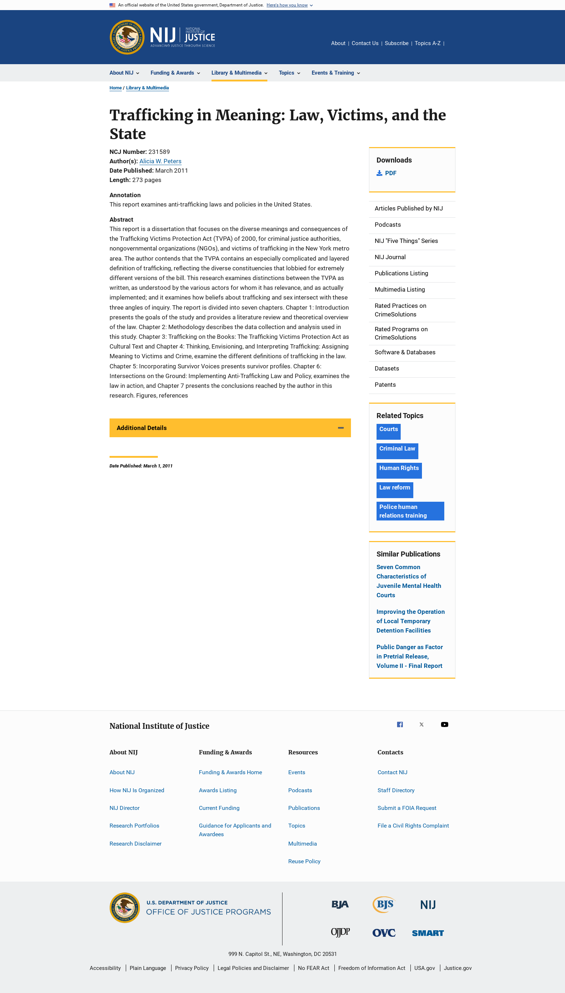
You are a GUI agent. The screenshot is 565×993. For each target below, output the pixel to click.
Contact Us (365, 43)
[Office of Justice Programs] (127, 37)
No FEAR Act (313, 968)
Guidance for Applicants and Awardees (235, 830)
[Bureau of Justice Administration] (340, 910)
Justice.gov (458, 968)
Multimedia (302, 843)
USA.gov (424, 968)
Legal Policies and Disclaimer (253, 968)
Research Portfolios (134, 825)
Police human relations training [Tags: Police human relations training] (403, 511)
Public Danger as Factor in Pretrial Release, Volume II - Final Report (410, 656)
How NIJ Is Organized (137, 789)
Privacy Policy (192, 968)
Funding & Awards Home (230, 772)
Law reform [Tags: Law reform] (394, 487)
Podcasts (300, 789)
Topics (296, 825)
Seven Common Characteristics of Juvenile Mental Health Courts (409, 581)
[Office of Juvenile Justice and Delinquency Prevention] (340, 939)
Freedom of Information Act (371, 968)
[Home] (183, 37)
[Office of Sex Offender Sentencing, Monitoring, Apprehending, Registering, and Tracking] (428, 937)
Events (296, 772)
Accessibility (105, 968)
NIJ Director (124, 807)
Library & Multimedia (147, 87)
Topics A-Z (428, 43)
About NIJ (122, 772)
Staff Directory (396, 789)
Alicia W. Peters (160, 161)
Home (116, 87)
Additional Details (142, 427)
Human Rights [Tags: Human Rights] (399, 467)
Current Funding (219, 807)
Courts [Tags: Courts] (388, 429)
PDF (390, 173)
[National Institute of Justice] (428, 910)
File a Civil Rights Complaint (413, 825)
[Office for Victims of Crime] (384, 938)
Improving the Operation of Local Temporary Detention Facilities (411, 621)
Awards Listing (218, 789)
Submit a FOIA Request (407, 807)
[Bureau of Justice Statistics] (384, 914)
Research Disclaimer (135, 843)
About (338, 43)
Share (455, 48)
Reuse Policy (304, 861)
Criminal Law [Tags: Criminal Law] (397, 448)
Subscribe (397, 43)
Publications (304, 807)
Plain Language (148, 968)
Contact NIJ (393, 772)
